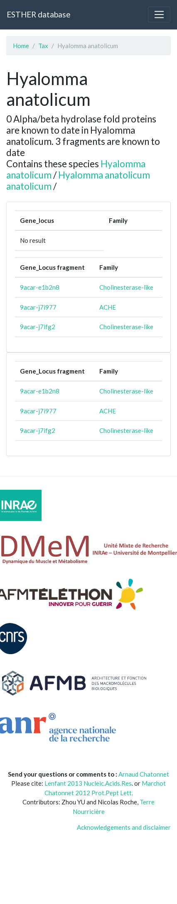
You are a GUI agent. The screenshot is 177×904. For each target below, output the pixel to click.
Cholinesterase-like (126, 287)
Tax (43, 45)
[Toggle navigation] (159, 14)
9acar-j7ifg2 (37, 326)
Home (21, 45)
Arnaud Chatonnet (143, 774)
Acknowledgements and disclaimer (124, 827)
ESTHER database (38, 14)
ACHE (107, 307)
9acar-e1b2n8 (39, 287)
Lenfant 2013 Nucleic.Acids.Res (88, 783)
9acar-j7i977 (38, 307)
